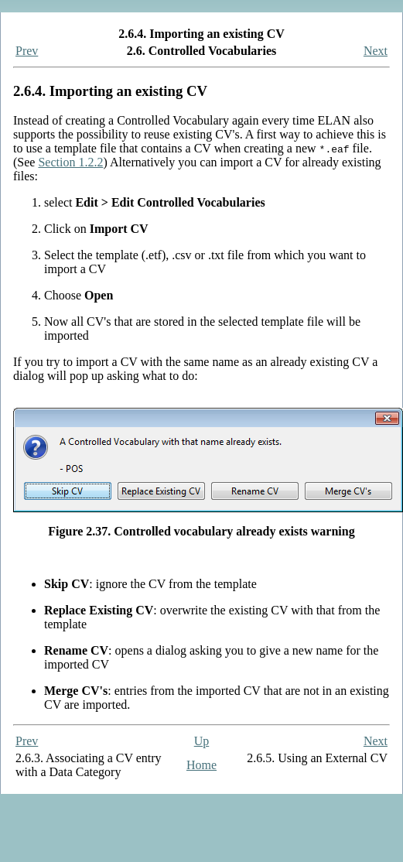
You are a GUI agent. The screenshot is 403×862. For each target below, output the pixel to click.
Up (202, 740)
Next (376, 50)
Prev (26, 50)
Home (201, 764)
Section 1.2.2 (70, 162)
